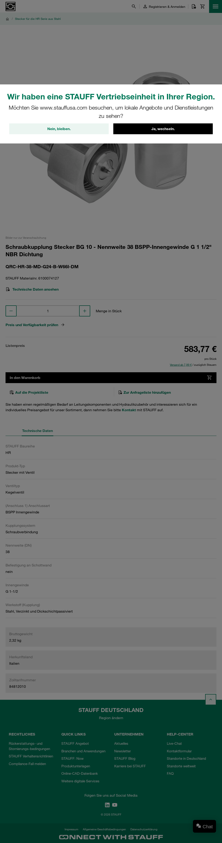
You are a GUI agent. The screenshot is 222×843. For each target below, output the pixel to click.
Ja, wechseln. (163, 129)
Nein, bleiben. (59, 129)
